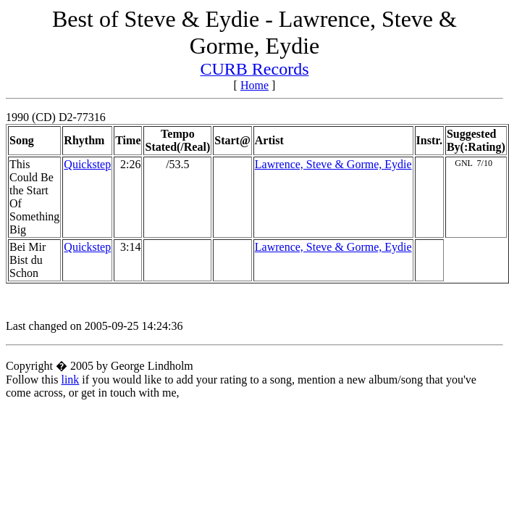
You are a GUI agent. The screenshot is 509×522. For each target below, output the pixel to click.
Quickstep (87, 164)
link (70, 379)
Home (254, 85)
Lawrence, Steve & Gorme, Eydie (333, 164)
